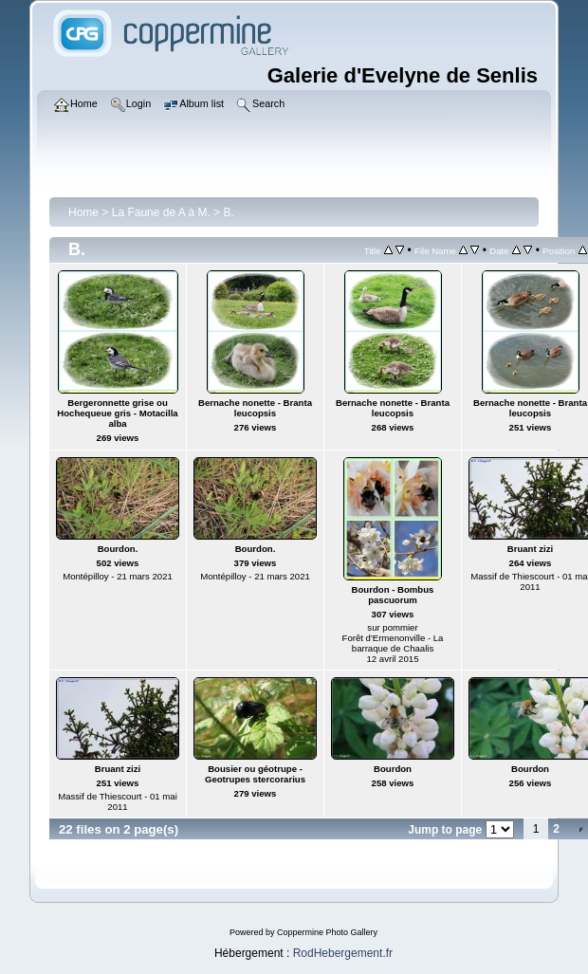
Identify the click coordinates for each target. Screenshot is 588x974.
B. (228, 212)
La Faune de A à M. (161, 212)
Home (83, 212)
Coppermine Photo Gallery (327, 932)
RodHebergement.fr (343, 953)
